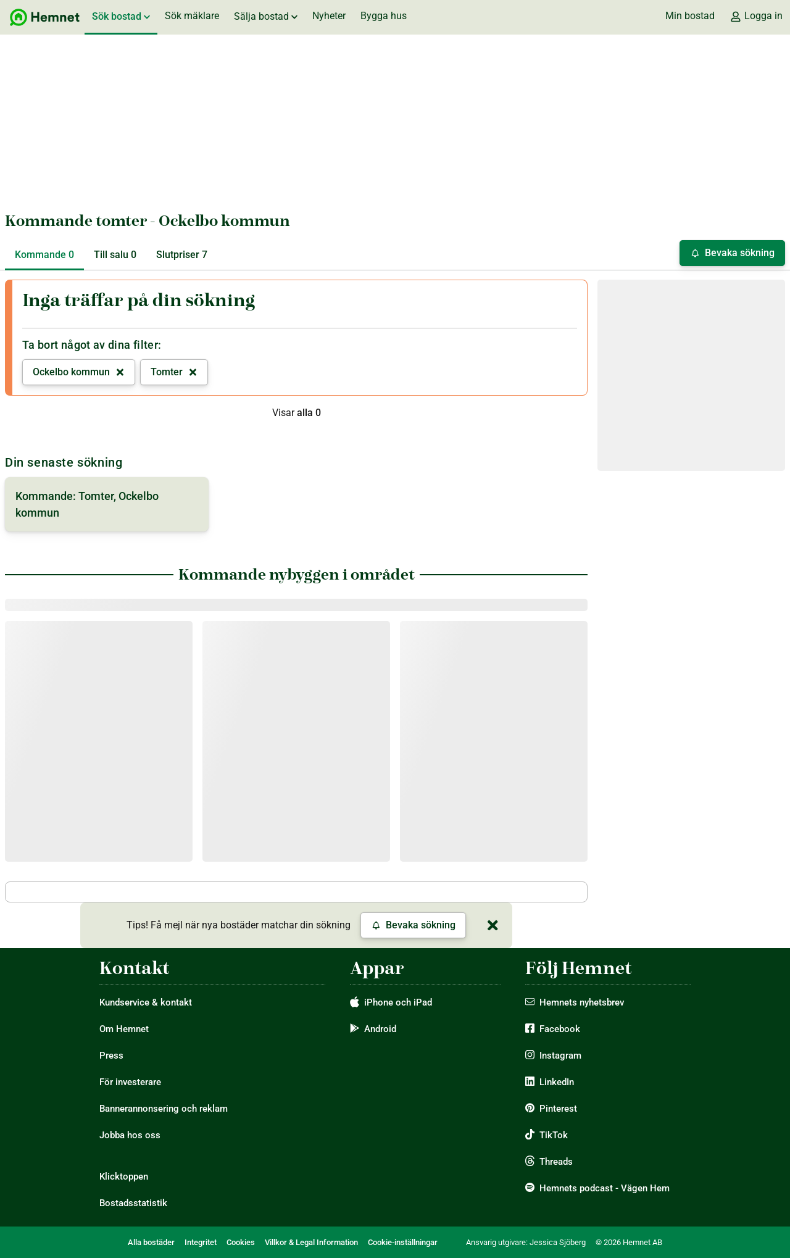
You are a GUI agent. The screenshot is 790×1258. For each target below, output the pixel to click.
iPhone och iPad (398, 1002)
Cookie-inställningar (403, 1242)
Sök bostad (121, 16)
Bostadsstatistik (133, 1203)
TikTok (553, 1135)
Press (111, 1055)
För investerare (130, 1082)
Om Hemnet (124, 1029)
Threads (556, 1161)
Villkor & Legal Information (311, 1242)
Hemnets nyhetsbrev (581, 1002)
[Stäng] (492, 925)
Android (380, 1029)
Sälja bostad (265, 16)
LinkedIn (556, 1082)
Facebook (559, 1029)
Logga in (756, 16)
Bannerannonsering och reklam (163, 1108)
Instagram (560, 1055)
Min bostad (690, 16)
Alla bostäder (151, 1242)
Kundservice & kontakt (145, 1002)
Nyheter (329, 16)
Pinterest (558, 1108)
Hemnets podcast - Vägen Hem (604, 1188)
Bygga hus (383, 16)
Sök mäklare (192, 16)
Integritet (201, 1242)
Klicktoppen (123, 1176)
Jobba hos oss (129, 1135)
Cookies (241, 1242)
